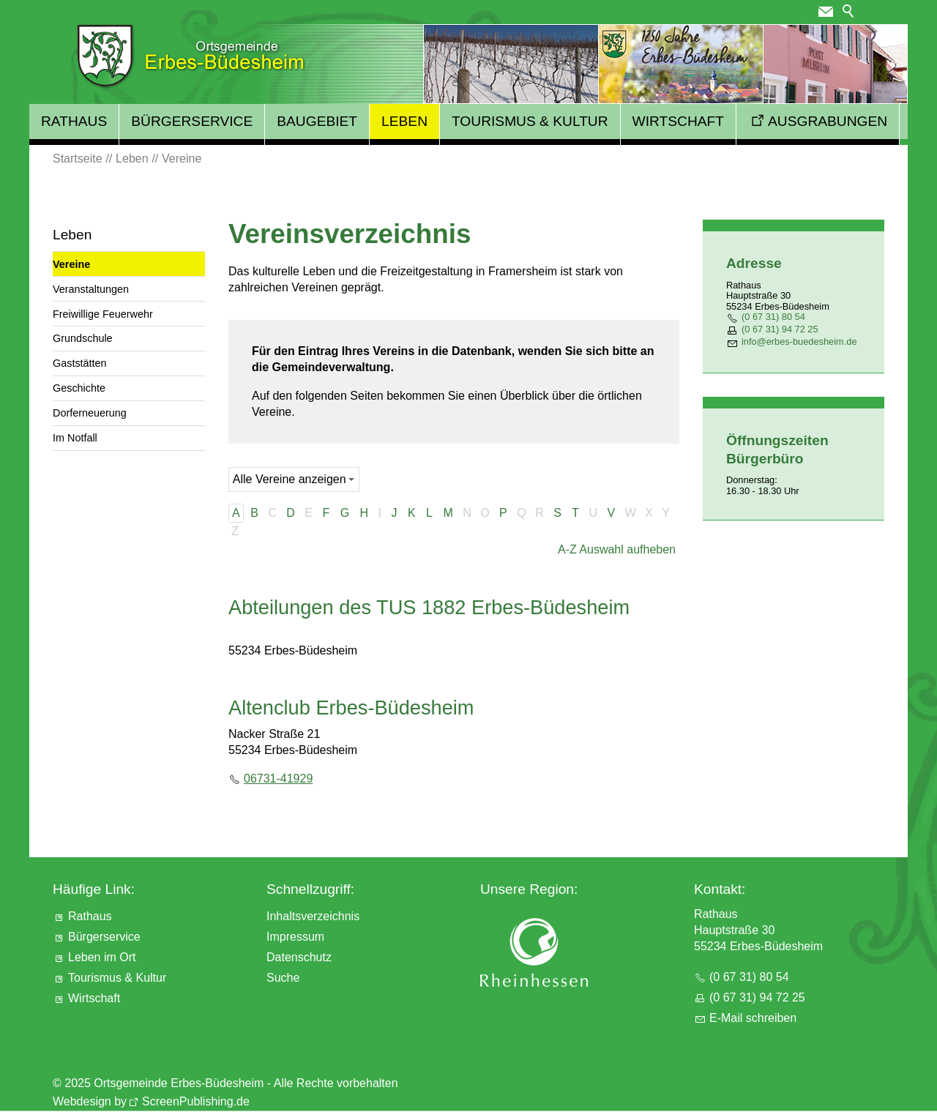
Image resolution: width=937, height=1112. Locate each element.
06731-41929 (278, 778)
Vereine (71, 264)
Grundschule (83, 338)
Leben (404, 121)
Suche (282, 977)
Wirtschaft (678, 121)
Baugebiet (317, 121)
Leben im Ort (101, 957)
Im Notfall (75, 438)
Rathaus (74, 121)
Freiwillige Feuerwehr (103, 314)
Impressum (295, 936)
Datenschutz (299, 957)
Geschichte (79, 388)
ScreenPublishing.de (196, 1101)
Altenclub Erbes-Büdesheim (351, 707)
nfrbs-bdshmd (799, 341)
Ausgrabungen (827, 121)
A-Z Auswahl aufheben (617, 549)
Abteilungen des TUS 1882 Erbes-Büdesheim (429, 607)
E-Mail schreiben (752, 1018)
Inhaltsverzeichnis (312, 916)
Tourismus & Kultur (530, 121)
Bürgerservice (192, 121)
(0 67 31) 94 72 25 (780, 329)
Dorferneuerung (90, 413)
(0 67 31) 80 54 (773, 316)
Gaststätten (80, 363)
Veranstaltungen (91, 289)
